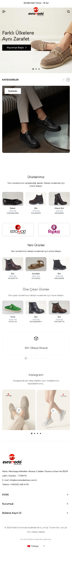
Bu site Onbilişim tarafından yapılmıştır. (36, 539)
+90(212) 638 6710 (19, 484)
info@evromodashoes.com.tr (23, 480)
